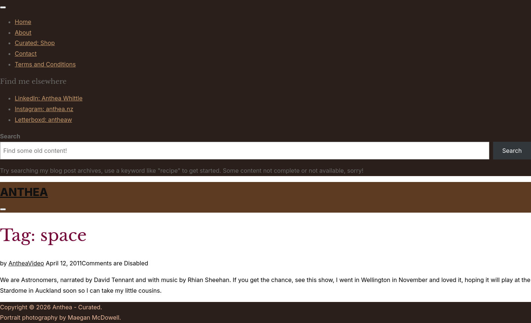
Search (10, 136)
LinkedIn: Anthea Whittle (49, 98)
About (23, 32)
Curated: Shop (35, 43)
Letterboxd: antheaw (43, 119)
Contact (26, 53)
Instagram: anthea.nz (44, 109)
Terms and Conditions (45, 64)
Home (23, 21)
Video (36, 263)
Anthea (24, 192)
